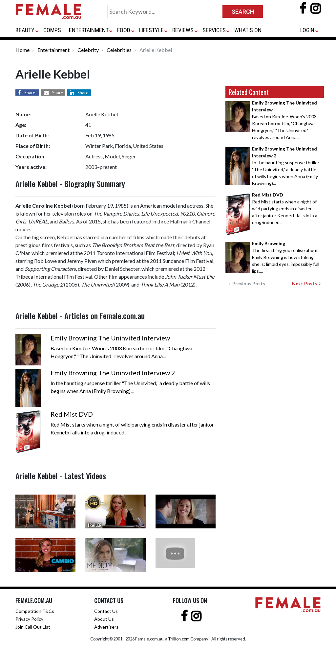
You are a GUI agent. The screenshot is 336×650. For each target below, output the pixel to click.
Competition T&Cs (34, 611)
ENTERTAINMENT (89, 30)
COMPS (52, 30)
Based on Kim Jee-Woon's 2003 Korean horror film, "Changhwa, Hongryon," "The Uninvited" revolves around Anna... (284, 120)
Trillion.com (179, 638)
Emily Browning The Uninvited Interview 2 (113, 373)
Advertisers (106, 627)
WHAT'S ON (248, 30)
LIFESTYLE (151, 30)
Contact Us (106, 611)
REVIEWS (183, 30)
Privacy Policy (29, 619)
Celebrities (119, 50)
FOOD (123, 30)
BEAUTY (24, 30)
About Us (104, 619)
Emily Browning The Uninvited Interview (110, 338)
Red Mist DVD (72, 414)
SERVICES (214, 30)
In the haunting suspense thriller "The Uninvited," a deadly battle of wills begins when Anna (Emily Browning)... (285, 166)
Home (22, 50)
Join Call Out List (32, 627)
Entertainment (53, 50)
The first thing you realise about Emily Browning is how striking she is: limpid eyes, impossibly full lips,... (285, 257)
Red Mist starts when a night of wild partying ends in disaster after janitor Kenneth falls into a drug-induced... (284, 208)
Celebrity (88, 50)
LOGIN (307, 30)
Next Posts (306, 283)
